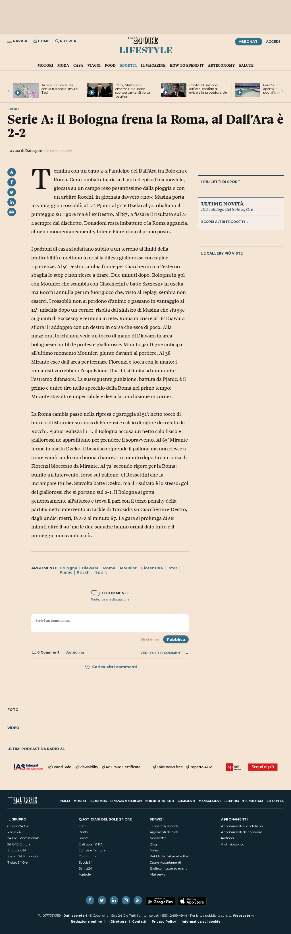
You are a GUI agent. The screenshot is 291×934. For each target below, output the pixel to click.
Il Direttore (117, 921)
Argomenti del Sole (164, 832)
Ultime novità (222, 203)
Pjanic (66, 572)
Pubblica (176, 639)
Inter (172, 568)
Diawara (90, 568)
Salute (246, 65)
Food (110, 65)
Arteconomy (221, 65)
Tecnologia (252, 801)
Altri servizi (158, 874)
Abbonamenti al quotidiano (242, 826)
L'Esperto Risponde (164, 826)
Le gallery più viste (222, 253)
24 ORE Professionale (23, 838)
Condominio (88, 856)
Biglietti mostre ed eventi (169, 868)
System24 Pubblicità (23, 856)
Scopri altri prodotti (225, 222)
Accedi (273, 41)
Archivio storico (232, 844)
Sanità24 (85, 868)
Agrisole (85, 874)
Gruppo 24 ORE (19, 826)
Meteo (154, 850)
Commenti (186, 801)
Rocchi (84, 572)
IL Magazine (153, 65)
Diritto (83, 832)
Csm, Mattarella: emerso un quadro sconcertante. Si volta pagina (132, 90)
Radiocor (227, 838)
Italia (65, 801)
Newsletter (158, 838)
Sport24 (128, 65)
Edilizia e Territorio (92, 850)
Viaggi (94, 65)
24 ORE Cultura (18, 844)
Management (210, 801)
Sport (101, 572)
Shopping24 (16, 850)
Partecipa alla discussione (110, 599)
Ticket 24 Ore (17, 862)
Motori (45, 65)
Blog (153, 844)
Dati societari (75, 916)
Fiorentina (152, 568)
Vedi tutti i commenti (164, 653)
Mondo (80, 801)
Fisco (82, 826)
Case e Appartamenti (165, 862)
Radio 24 (14, 832)
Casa (78, 65)
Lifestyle (145, 49)
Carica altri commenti (110, 666)
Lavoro (83, 838)
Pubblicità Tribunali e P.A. (169, 856)
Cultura (232, 801)
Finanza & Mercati (126, 801)
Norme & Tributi (159, 801)
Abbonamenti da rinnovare (241, 832)
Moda (63, 65)
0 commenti (110, 593)
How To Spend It (187, 65)
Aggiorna (75, 652)
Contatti (139, 921)
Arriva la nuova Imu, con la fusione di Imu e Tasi (59, 89)
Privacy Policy (164, 921)
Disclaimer (149, 639)
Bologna (68, 568)
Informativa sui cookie (201, 921)
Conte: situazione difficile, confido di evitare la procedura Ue (208, 89)
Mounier (128, 568)
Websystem (243, 916)
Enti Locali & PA (91, 844)
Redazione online (86, 921)
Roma (109, 568)
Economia (98, 801)
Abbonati (249, 41)
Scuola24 (86, 862)
